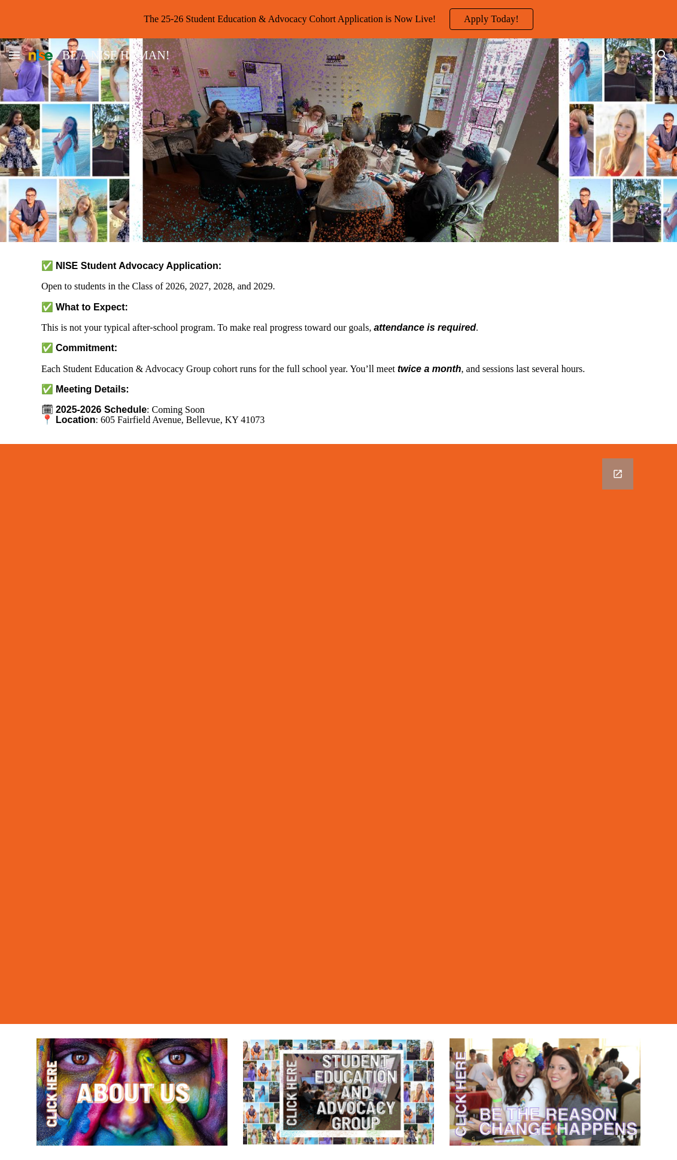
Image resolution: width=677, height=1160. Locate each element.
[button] (14, 54)
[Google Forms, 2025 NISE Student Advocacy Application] (338, 734)
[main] (338, 343)
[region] (338, 19)
